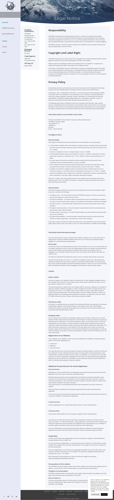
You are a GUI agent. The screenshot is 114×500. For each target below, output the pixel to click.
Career (54, 491)
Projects (87, 491)
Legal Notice (71, 494)
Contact (47, 491)
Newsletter (78, 491)
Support (62, 491)
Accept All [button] (104, 494)
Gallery (62, 494)
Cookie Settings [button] (95, 494)
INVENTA (69, 491)
